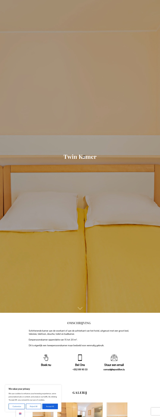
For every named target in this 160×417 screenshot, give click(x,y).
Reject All (33, 406)
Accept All (50, 406)
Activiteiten (97, 4)
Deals (83, 4)
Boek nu (147, 4)
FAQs (121, 4)
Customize (17, 406)
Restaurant (69, 4)
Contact (133, 4)
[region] (33, 398)
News (112, 4)
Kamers (54, 4)
